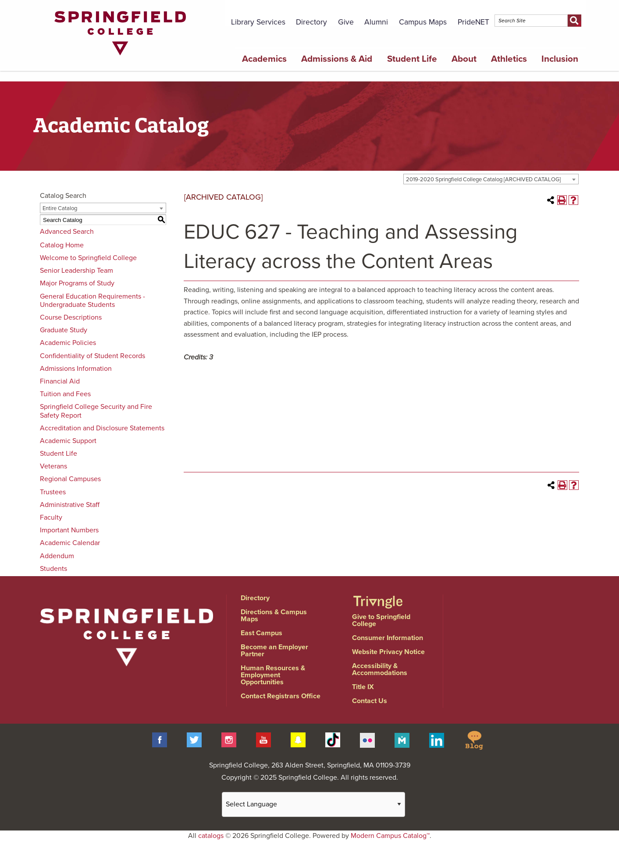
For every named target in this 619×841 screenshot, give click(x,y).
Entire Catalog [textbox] (60, 208)
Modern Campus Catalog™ (390, 835)
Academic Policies (68, 342)
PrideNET (473, 22)
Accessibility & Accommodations (379, 669)
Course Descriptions (71, 317)
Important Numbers (69, 530)
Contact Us (369, 701)
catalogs (211, 835)
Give (346, 22)
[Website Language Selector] (313, 804)
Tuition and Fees (65, 394)
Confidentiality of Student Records (92, 356)
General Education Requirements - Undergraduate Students (92, 300)
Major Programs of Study (77, 283)
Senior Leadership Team (76, 270)
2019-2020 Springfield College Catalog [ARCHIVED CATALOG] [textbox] (483, 179)
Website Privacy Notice (388, 651)
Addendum (57, 556)
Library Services (258, 22)
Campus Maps (423, 22)
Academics (264, 58)
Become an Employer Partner (274, 650)
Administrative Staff (70, 504)
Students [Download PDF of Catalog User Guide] (53, 568)
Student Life (412, 58)
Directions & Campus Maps (274, 615)
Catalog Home (62, 245)
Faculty (51, 517)
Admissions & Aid (336, 58)
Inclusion (559, 58)
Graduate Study (63, 330)
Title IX (363, 687)
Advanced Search (67, 231)
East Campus (261, 633)
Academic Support (68, 440)
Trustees (53, 492)
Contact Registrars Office (280, 696)
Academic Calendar (70, 542)
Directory (311, 22)
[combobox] (491, 179)
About (464, 58)
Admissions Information (76, 368)
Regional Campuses (70, 479)
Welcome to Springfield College (88, 257)
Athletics (509, 58)
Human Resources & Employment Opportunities (273, 675)
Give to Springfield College (381, 620)
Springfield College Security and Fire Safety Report (96, 410)
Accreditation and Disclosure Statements (102, 428)
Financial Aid (60, 381)
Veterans (53, 466)
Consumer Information (387, 637)
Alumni (376, 22)
